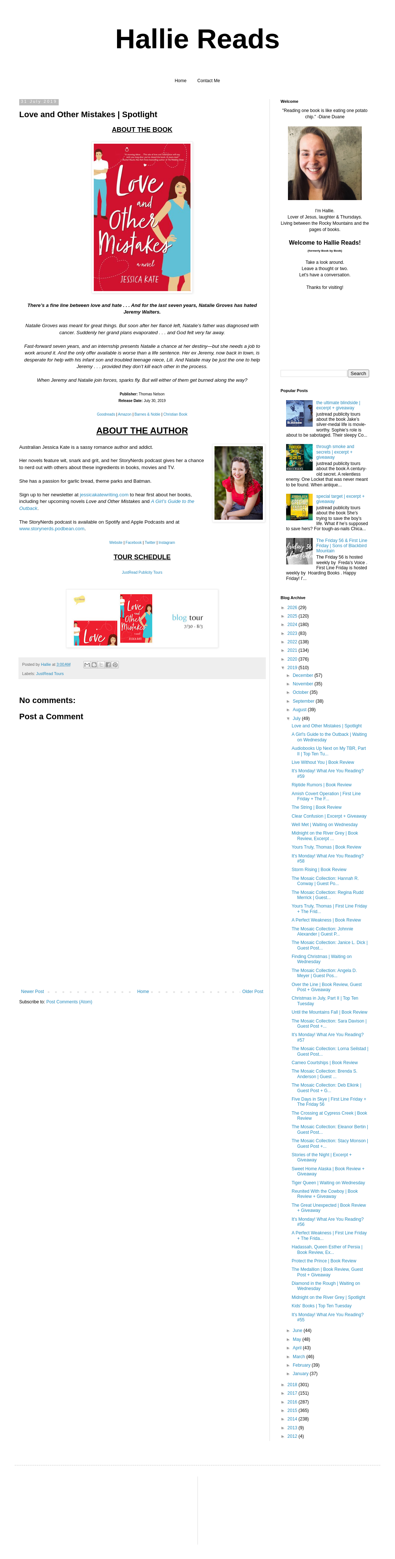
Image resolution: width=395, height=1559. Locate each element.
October (301, 692)
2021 (293, 650)
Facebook (134, 543)
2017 (293, 1393)
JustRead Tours (50, 673)
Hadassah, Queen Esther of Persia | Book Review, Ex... (327, 1249)
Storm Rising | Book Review (319, 869)
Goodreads (106, 414)
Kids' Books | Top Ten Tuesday (321, 1305)
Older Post (252, 991)
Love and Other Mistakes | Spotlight (327, 725)
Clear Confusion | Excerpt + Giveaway (329, 816)
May (297, 1339)
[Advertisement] (142, 934)
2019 (293, 667)
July (297, 718)
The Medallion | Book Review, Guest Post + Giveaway (327, 1272)
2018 (293, 1384)
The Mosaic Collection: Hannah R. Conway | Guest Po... (325, 881)
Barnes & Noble (147, 414)
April (298, 1347)
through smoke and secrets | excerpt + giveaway (335, 452)
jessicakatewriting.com (104, 494)
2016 (293, 1402)
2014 (293, 1419)
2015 (293, 1410)
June (298, 1330)
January (301, 1373)
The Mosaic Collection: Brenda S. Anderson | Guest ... (324, 1074)
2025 (293, 616)
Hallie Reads (197, 38)
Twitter (150, 543)
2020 (293, 659)
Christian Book (176, 414)
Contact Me (209, 80)
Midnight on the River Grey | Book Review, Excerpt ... (325, 836)
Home (180, 80)
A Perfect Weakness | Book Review (326, 920)
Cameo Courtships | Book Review (325, 1062)
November (304, 683)
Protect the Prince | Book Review (324, 1260)
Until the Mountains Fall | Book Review (329, 1012)
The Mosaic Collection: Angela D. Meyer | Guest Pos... (324, 973)
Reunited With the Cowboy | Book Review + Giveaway (325, 1194)
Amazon (125, 414)
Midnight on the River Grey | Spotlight (328, 1297)
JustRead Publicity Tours (142, 572)
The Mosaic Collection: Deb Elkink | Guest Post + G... (326, 1088)
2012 (293, 1436)
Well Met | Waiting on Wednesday (325, 824)
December (304, 675)
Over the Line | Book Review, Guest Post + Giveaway (327, 987)
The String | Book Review (316, 807)
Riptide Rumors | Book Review (322, 784)
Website (116, 543)
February (302, 1365)
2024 (293, 624)
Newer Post (32, 991)
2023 (293, 633)
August (300, 709)
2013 (293, 1427)
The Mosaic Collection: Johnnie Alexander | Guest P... (322, 931)
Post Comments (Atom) (69, 1001)
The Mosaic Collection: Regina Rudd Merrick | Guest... (328, 895)
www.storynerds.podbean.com (52, 528)
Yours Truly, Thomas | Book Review (326, 847)
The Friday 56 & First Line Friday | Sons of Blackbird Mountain (341, 546)
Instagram (167, 543)
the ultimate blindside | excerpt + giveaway (338, 405)
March (299, 1356)
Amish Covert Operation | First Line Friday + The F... (326, 796)
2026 (293, 607)
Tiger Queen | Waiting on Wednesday (328, 1182)
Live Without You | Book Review (323, 762)
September (304, 701)
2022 (293, 641)
